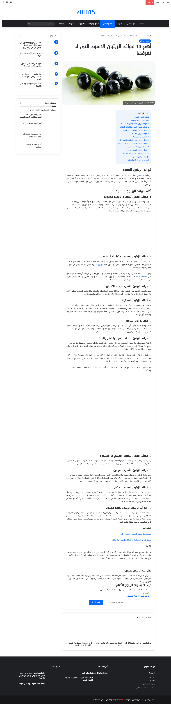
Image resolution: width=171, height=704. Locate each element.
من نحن (152, 676)
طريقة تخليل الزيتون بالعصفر (138, 596)
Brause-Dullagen (142, 276)
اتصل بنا (152, 680)
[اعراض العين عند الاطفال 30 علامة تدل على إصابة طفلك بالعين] (49, 76)
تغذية (120, 23)
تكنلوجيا (82, 23)
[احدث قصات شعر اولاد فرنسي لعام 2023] (109, 632)
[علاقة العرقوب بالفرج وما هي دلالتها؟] (49, 86)
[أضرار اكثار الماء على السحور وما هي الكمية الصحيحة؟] (49, 67)
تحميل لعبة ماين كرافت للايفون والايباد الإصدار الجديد (30, 116)
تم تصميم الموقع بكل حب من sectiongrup (107, 699)
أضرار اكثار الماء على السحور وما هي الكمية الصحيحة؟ (31, 65)
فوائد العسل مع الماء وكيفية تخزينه (138, 643)
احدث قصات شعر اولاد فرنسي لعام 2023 (109, 644)
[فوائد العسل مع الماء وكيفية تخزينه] (138, 632)
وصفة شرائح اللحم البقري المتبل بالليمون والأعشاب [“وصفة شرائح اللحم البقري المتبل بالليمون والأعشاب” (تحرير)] (131, 540)
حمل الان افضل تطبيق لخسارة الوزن (43, 110)
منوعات (61, 23)
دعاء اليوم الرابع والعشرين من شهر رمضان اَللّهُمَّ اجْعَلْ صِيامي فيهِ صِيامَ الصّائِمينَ (30, 45)
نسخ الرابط (96, 602)
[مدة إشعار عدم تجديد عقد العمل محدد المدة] (49, 137)
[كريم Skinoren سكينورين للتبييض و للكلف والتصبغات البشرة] (79, 632)
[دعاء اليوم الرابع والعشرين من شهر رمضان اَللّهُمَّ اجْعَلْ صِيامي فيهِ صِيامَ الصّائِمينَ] (49, 45)
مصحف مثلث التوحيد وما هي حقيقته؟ (30, 54)
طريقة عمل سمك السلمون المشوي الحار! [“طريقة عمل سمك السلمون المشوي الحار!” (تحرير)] (135, 534)
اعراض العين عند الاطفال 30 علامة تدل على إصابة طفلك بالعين (31, 77)
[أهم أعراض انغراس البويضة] (49, 126)
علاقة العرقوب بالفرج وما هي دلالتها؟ (30, 85)
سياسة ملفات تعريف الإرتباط (145, 687)
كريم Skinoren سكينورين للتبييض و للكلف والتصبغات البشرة (79, 644)
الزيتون (100, 264)
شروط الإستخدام (149, 684)
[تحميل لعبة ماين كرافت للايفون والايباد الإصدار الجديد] (49, 117)
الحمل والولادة (93, 23)
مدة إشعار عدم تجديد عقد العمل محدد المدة (32, 135)
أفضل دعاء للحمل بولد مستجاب (33, 146)
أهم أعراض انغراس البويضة (31, 123)
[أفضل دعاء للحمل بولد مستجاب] (49, 147)
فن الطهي (131, 23)
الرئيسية (141, 23)
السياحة (71, 23)
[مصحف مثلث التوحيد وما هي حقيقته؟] (49, 56)
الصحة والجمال (108, 23)
